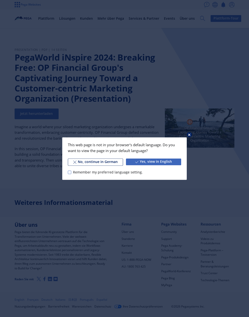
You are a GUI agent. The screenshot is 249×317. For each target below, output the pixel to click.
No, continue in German (95, 162)
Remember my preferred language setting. (108, 172)
